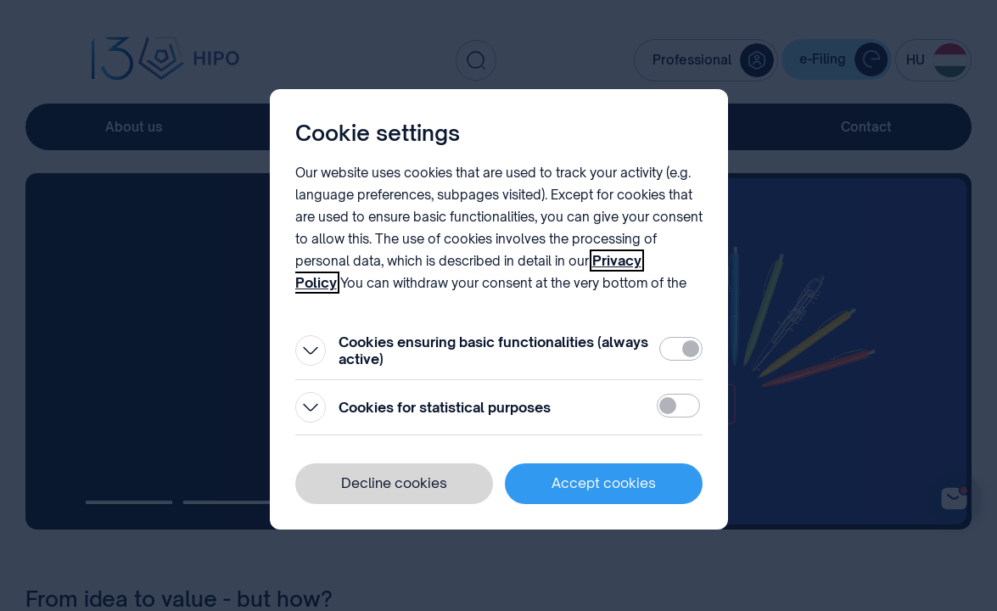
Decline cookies (394, 482)
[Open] (310, 350)
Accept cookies (604, 482)
